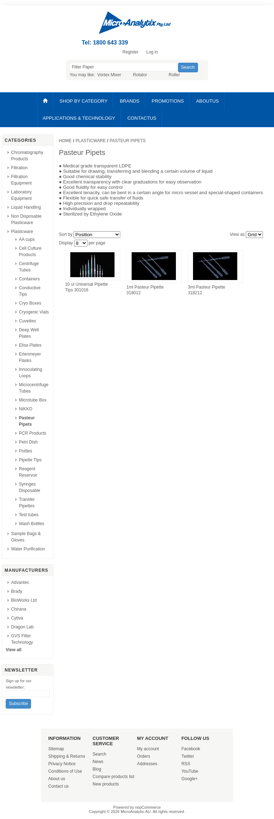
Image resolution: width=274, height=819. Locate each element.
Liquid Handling (26, 207)
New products (106, 784)
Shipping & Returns (66, 756)
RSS (185, 763)
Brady (16, 591)
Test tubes (29, 514)
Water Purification (28, 548)
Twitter (187, 756)
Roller (174, 74)
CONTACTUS (141, 118)
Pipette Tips (30, 459)
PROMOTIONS (168, 101)
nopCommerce (148, 807)
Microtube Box (32, 400)
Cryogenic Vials (34, 312)
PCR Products (32, 433)
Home (65, 140)
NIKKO (25, 408)
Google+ (189, 778)
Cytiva (17, 618)
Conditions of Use (65, 771)
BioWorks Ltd (24, 600)
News (98, 761)
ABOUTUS (207, 101)
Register (130, 52)
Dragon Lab (22, 626)
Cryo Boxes (30, 303)
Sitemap (56, 748)
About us (56, 778)
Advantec (20, 582)
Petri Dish (28, 442)
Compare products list (114, 776)
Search (99, 754)
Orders (143, 756)
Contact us (58, 786)
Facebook (190, 748)
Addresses (147, 763)
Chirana (18, 609)
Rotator (140, 74)
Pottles (25, 451)
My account (148, 748)
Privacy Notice (62, 763)
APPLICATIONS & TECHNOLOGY (79, 118)
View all (13, 649)
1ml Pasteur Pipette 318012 (145, 290)
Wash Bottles (31, 523)
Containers (29, 278)
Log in (152, 52)
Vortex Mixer (109, 74)
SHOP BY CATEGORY (84, 101)
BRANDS (129, 101)
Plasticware (22, 231)
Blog (97, 769)
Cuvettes (27, 320)
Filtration (19, 167)
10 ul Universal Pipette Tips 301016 (86, 287)
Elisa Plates (30, 345)
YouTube (189, 771)
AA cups (27, 239)
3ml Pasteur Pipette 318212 (206, 290)
